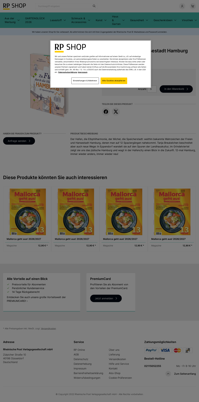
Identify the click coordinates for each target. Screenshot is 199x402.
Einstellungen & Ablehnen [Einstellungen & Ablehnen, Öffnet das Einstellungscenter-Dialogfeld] (85, 81)
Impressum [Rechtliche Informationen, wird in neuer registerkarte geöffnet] (82, 72)
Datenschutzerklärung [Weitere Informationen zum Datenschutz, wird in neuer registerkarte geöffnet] (67, 72)
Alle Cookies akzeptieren (113, 81)
